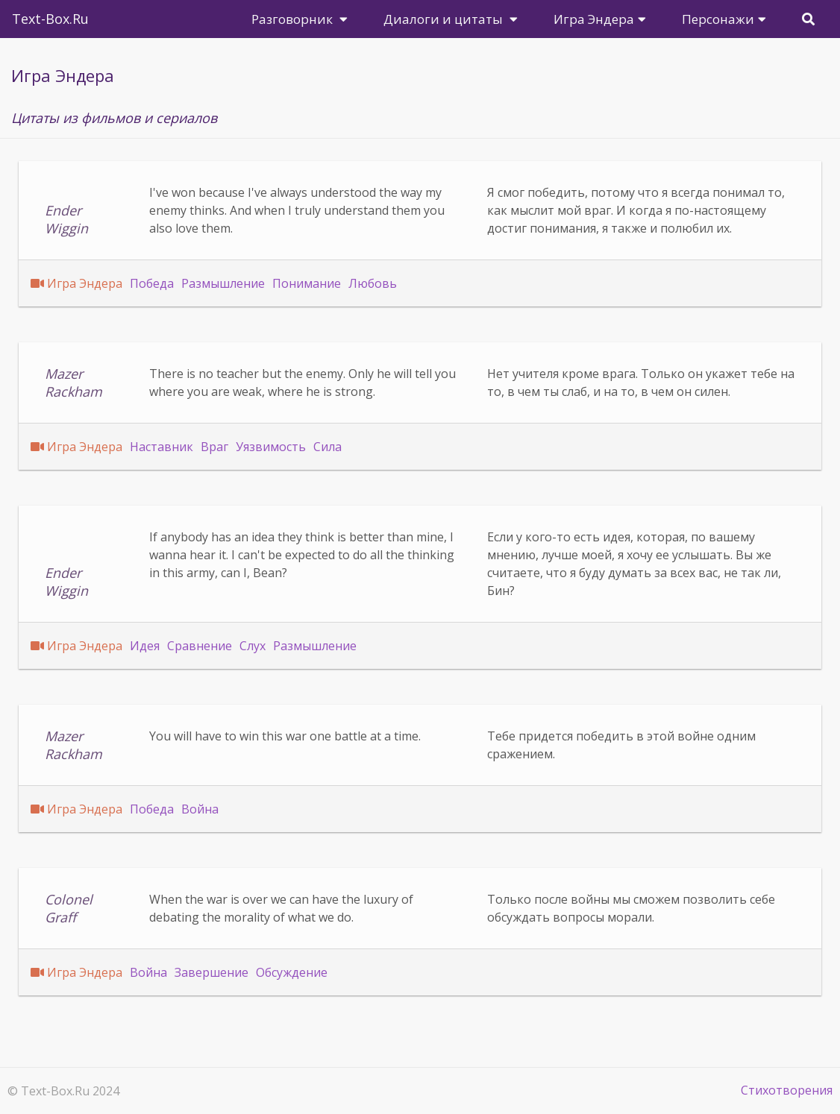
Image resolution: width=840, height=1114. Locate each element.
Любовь (372, 283)
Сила (327, 446)
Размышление (223, 283)
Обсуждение (291, 972)
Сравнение (199, 646)
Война (200, 809)
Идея (145, 646)
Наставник (161, 446)
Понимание (306, 283)
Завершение (211, 972)
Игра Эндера (84, 283)
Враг (214, 446)
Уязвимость (271, 446)
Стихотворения (787, 1090)
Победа (152, 283)
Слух (252, 646)
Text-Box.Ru (50, 19)
